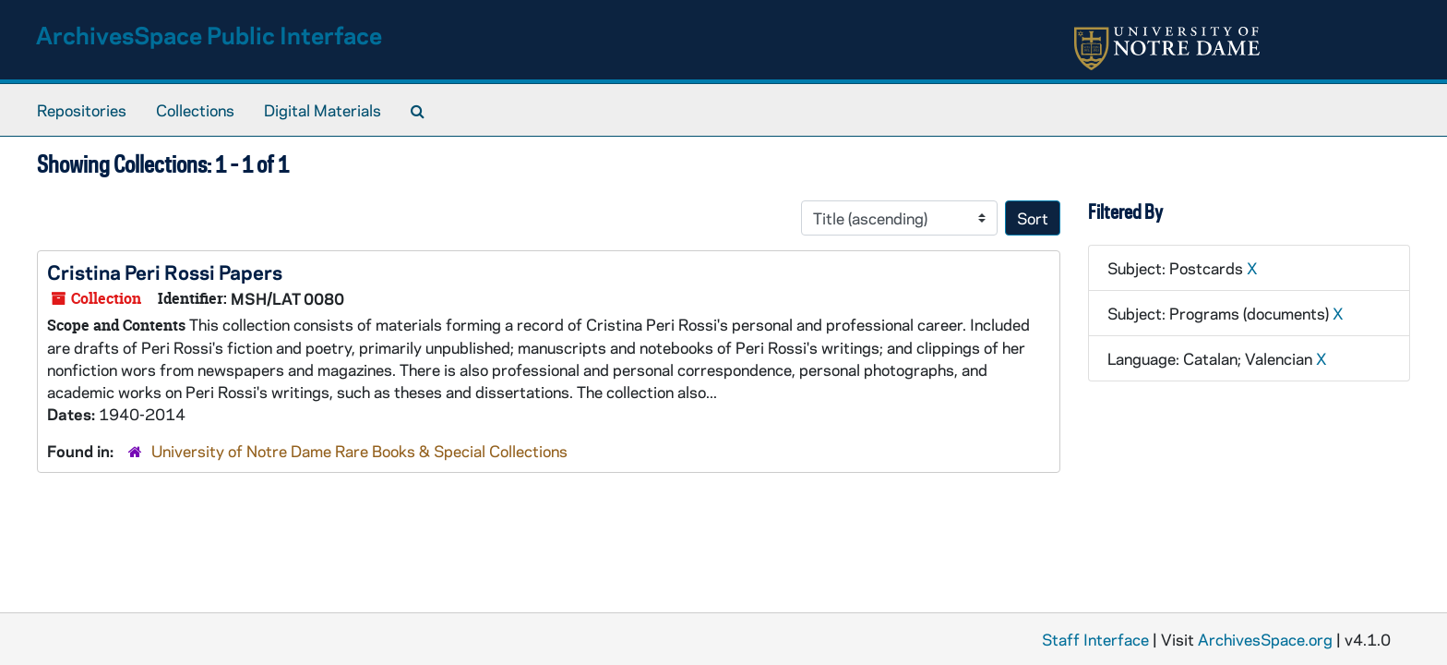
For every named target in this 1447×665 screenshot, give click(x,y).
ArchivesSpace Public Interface (209, 34)
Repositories (81, 110)
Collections (195, 110)
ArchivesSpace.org (1265, 639)
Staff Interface (1095, 639)
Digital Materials (322, 110)
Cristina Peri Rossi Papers (164, 271)
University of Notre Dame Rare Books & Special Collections (359, 451)
